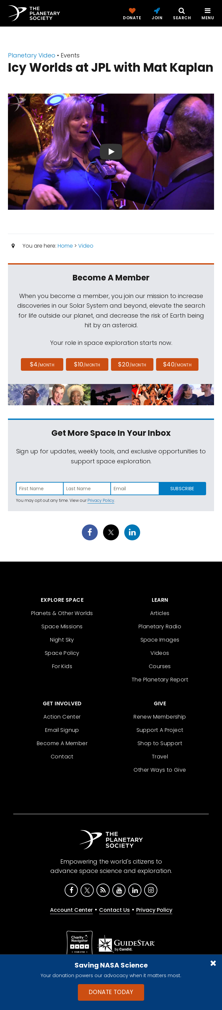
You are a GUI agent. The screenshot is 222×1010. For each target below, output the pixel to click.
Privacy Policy (100, 500)
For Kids (62, 666)
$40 (177, 364)
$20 (132, 364)
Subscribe (182, 488)
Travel (160, 756)
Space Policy (62, 653)
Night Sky (62, 640)
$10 (87, 364)
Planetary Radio (160, 626)
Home (65, 246)
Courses (160, 666)
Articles (159, 613)
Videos (159, 653)
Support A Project (160, 730)
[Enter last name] (87, 488)
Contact (62, 756)
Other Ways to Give (160, 770)
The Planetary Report (160, 679)
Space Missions (62, 626)
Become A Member (62, 743)
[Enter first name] (40, 488)
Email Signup (62, 730)
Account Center (71, 910)
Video (85, 246)
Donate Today (111, 992)
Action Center (62, 717)
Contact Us (114, 910)
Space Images (160, 640)
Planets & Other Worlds (62, 613)
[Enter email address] (135, 488)
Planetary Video (31, 55)
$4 (42, 364)
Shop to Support (160, 743)
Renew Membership (160, 717)
